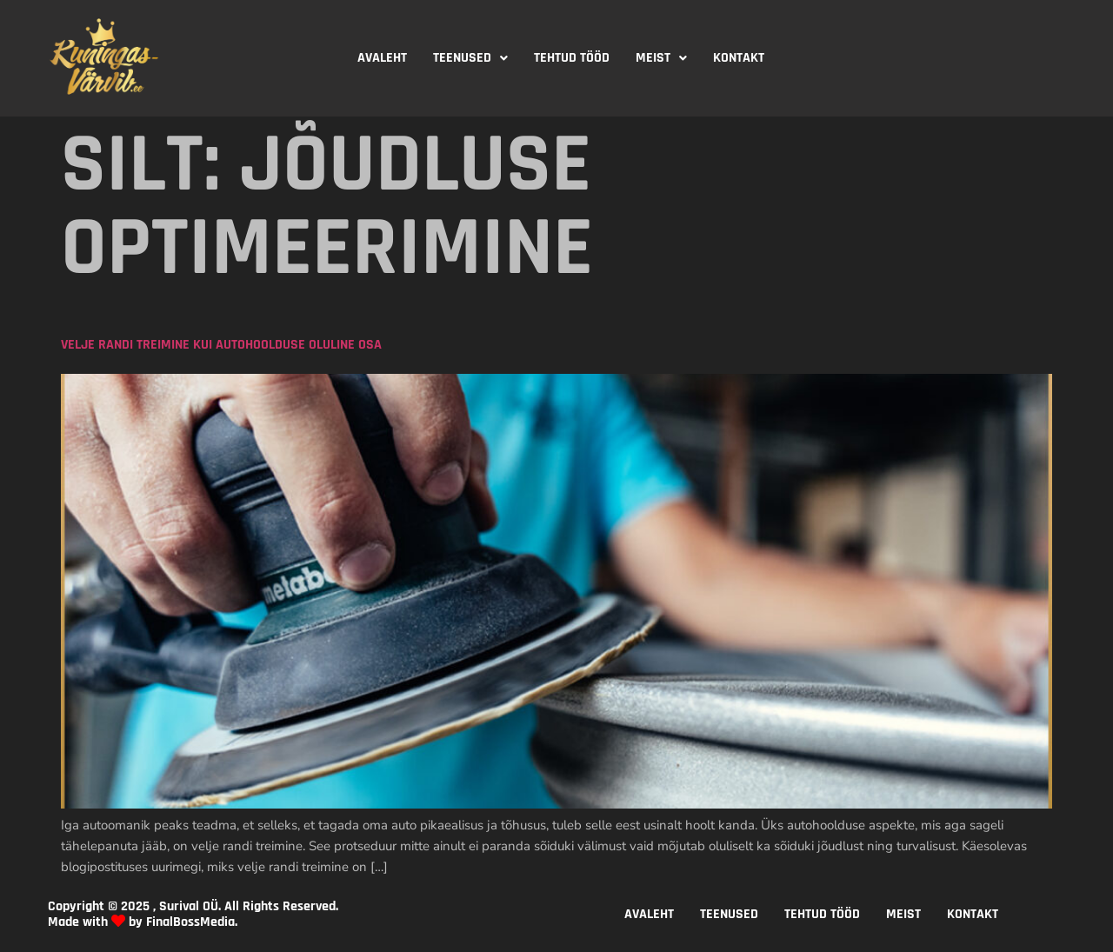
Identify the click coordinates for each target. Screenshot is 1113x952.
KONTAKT (738, 58)
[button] (470, 58)
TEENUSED (470, 58)
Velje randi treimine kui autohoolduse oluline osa (221, 345)
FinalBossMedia (190, 922)
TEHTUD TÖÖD (572, 58)
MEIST (661, 58)
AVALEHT (382, 58)
